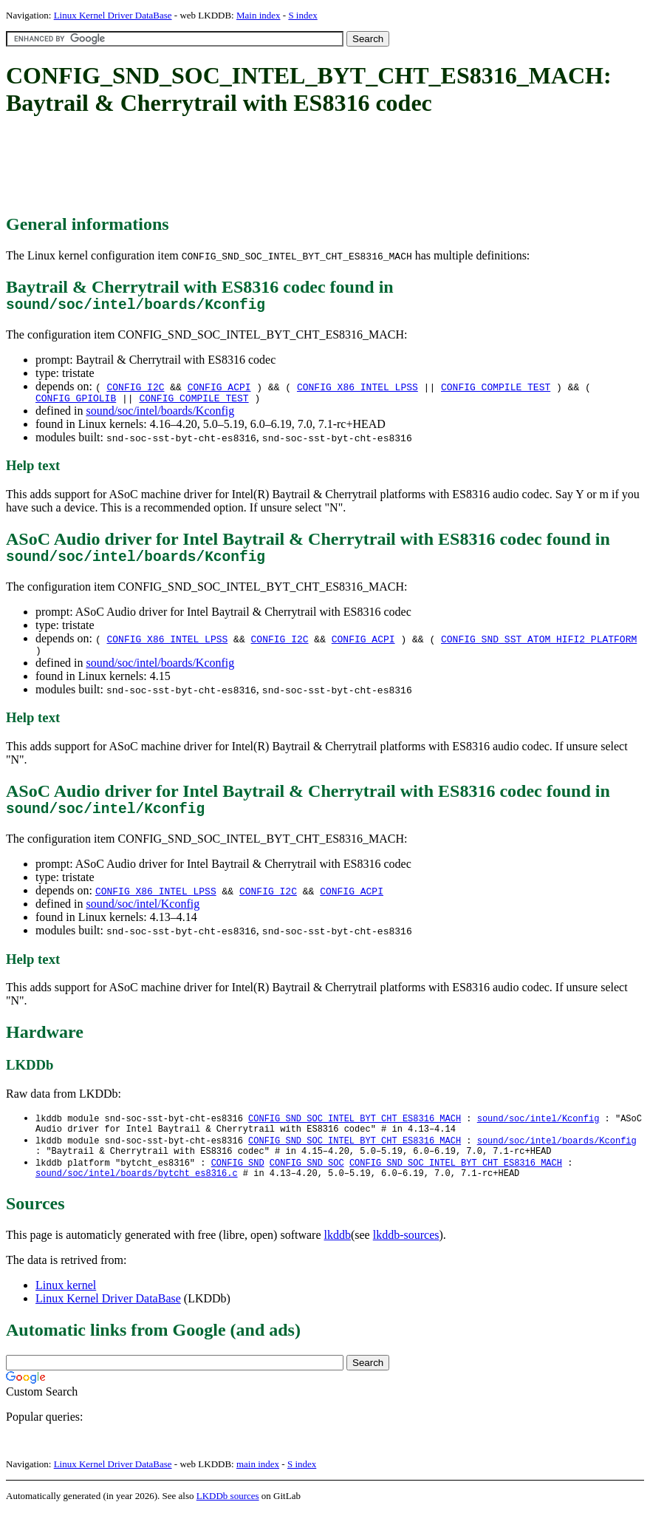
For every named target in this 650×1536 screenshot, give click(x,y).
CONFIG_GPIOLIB (75, 403)
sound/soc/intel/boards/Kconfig (160, 416)
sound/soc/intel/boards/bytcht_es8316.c (136, 1197)
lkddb (337, 1259)
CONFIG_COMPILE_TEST (495, 390)
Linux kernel (65, 1309)
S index (302, 15)
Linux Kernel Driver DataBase (113, 15)
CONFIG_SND (237, 1184)
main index (257, 1488)
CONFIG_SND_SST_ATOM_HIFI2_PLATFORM (539, 648)
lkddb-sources (406, 1259)
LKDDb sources (227, 1520)
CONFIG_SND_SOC (307, 1184)
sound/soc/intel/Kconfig (142, 919)
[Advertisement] (275, 166)
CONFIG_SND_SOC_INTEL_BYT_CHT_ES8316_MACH (354, 1134)
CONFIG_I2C (135, 390)
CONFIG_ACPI (219, 390)
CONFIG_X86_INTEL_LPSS (357, 390)
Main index (258, 15)
